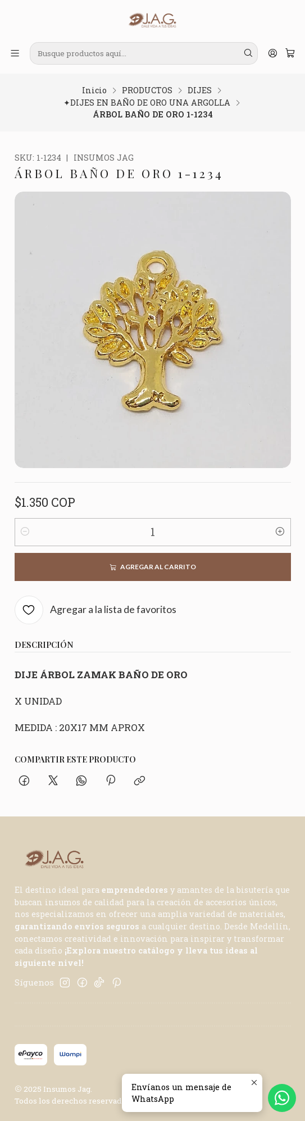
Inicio (94, 90)
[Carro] (290, 53)
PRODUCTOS (147, 90)
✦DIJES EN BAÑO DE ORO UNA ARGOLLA (146, 103)
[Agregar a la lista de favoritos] (96, 610)
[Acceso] (272, 53)
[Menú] (15, 53)
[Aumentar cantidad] (280, 532)
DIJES (200, 90)
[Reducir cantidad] (25, 532)
